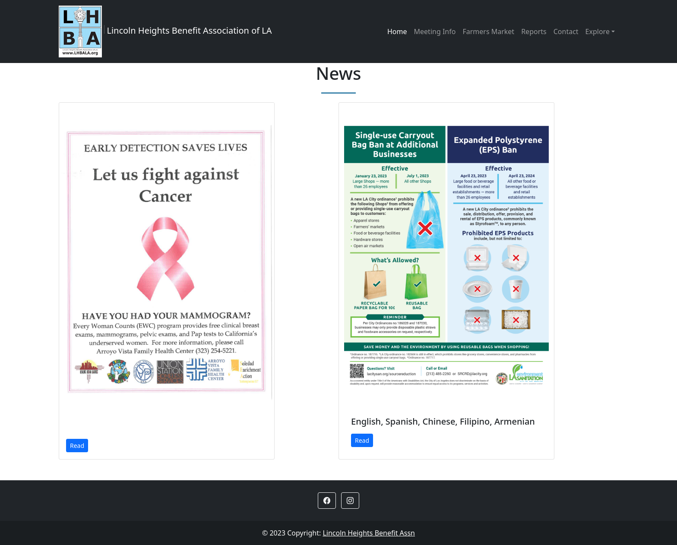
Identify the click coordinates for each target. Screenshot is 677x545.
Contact (566, 31)
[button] (327, 500)
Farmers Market (488, 31)
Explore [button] (597, 31)
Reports (534, 31)
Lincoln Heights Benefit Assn (369, 533)
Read (77, 445)
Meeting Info (435, 31)
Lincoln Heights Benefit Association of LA (165, 31)
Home (397, 31)
